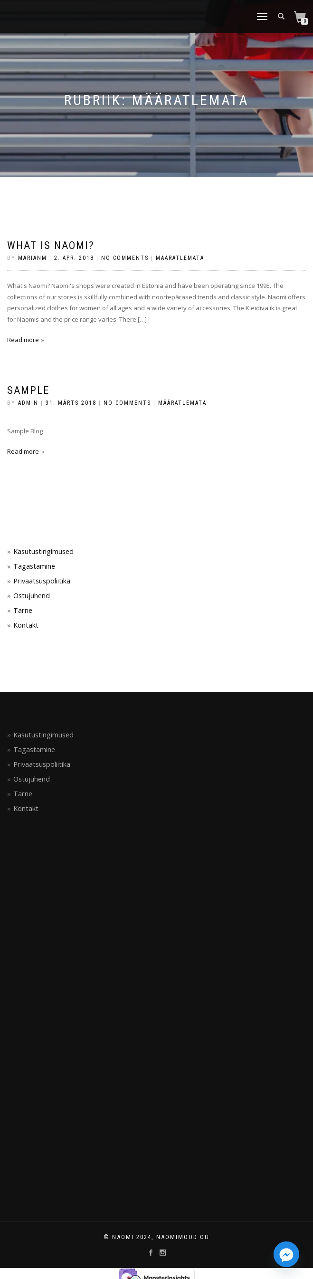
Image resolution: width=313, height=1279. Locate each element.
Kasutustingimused (43, 551)
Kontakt (25, 625)
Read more (23, 339)
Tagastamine (34, 566)
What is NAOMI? (51, 245)
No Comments (125, 258)
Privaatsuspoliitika (41, 580)
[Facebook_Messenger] (286, 1254)
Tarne (22, 610)
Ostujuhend (31, 595)
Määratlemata (180, 258)
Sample (28, 390)
